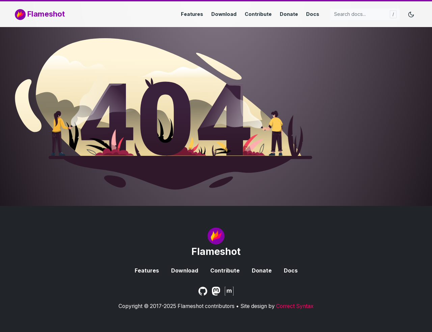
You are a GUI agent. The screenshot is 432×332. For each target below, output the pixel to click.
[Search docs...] (365, 14)
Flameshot (40, 14)
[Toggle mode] (411, 14)
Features (192, 14)
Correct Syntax (295, 306)
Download (224, 14)
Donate (289, 14)
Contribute (258, 14)
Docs (312, 14)
